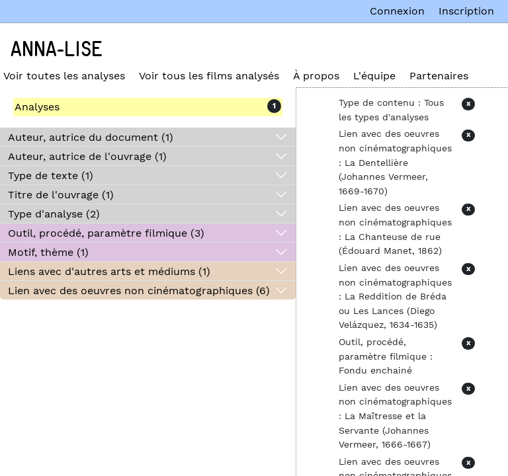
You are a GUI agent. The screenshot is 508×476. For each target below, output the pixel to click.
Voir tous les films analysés (209, 75)
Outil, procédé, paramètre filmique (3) (106, 233)
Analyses (37, 106)
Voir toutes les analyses (64, 75)
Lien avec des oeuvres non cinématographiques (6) (139, 290)
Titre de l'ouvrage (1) (61, 194)
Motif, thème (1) (48, 252)
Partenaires (438, 75)
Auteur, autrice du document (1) (90, 137)
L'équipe (374, 75)
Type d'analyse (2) (54, 214)
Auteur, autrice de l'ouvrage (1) (87, 156)
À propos (316, 75)
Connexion (397, 11)
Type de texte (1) (50, 175)
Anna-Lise (57, 49)
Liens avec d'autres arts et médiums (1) (109, 271)
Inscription (466, 11)
